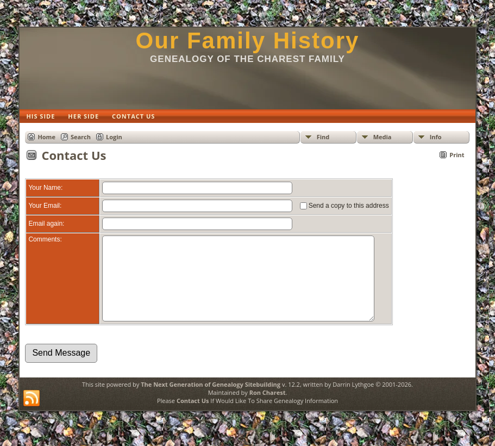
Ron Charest (267, 409)
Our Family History (248, 40)
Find (323, 137)
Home (46, 137)
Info (436, 137)
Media (382, 137)
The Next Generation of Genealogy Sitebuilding (210, 401)
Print (456, 155)
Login (114, 137)
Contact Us (193, 417)
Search (81, 137)
